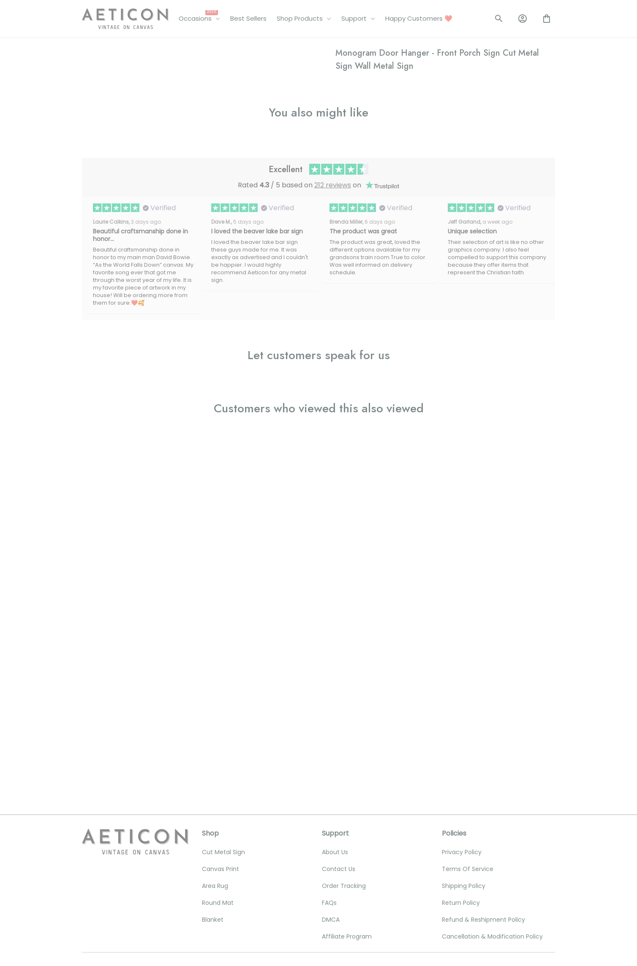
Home (91, 50)
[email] (134, 843)
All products (126, 50)
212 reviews (332, 517)
